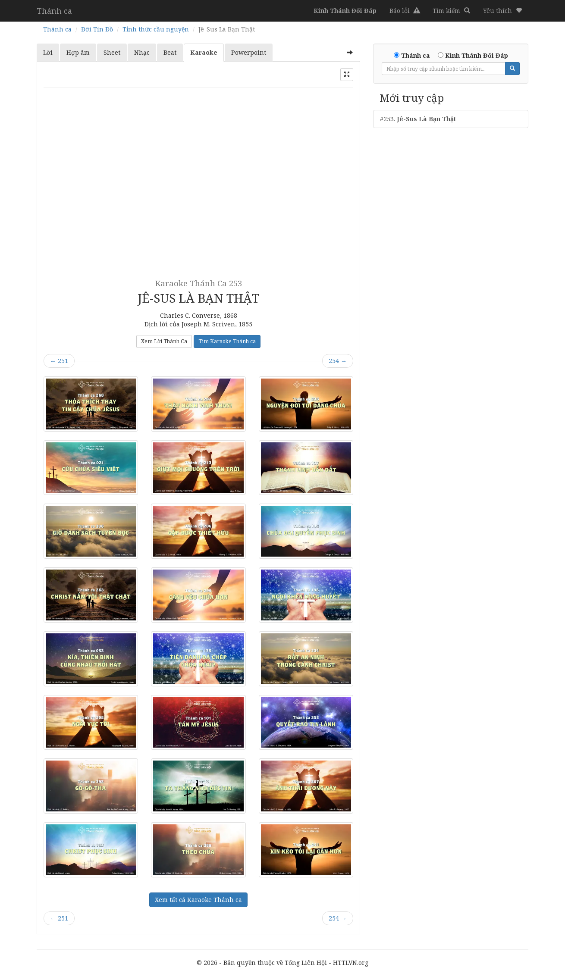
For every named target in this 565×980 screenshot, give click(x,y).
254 (338, 361)
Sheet (112, 52)
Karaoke (203, 52)
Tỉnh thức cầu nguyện (155, 29)
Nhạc (142, 52)
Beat (169, 52)
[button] (502, 11)
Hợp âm (78, 52)
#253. (418, 119)
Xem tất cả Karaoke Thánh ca (198, 899)
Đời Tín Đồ (97, 29)
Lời (48, 52)
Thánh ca (54, 11)
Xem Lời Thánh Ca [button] (164, 341)
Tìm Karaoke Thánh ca (227, 341)
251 (59, 361)
